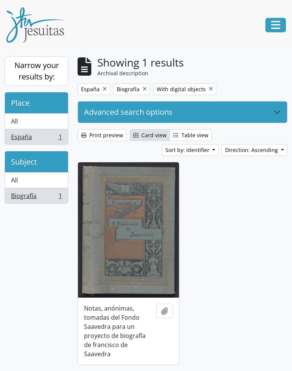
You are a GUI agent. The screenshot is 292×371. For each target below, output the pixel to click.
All (14, 121)
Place (20, 103)
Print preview (102, 135)
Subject (24, 162)
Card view (150, 135)
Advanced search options (128, 112)
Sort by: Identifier (188, 150)
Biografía (36, 197)
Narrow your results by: (36, 71)
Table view (190, 135)
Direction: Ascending (252, 150)
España (36, 138)
